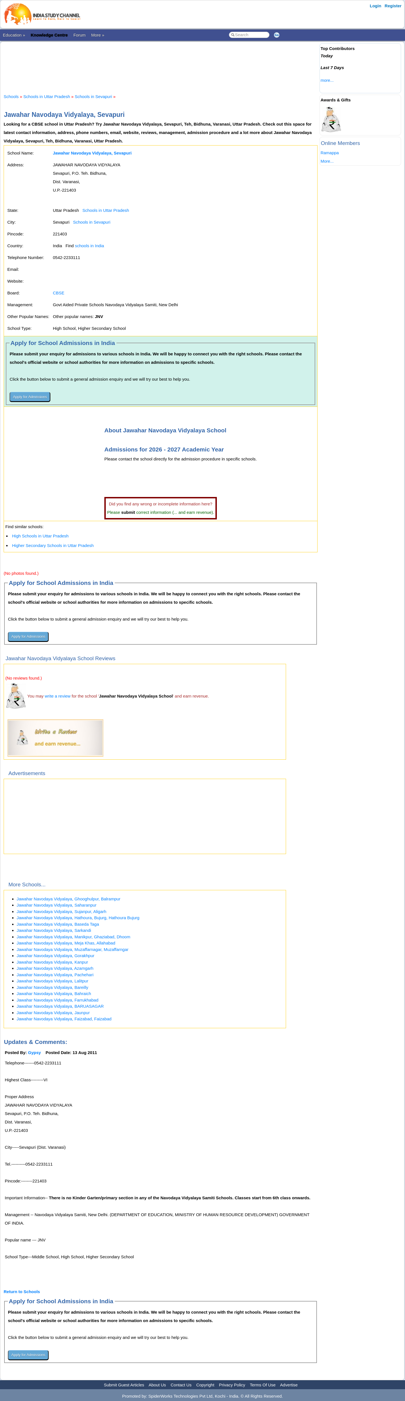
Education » (14, 35)
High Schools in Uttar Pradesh (40, 535)
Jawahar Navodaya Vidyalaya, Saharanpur (56, 905)
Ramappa (330, 152)
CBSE (58, 292)
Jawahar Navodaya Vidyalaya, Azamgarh (55, 968)
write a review (58, 696)
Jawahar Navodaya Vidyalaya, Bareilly (52, 987)
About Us (157, 1384)
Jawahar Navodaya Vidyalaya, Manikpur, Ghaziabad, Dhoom (73, 936)
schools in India (89, 245)
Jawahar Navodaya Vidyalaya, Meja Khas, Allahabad (66, 943)
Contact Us (181, 1384)
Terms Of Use (263, 1384)
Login (375, 5)
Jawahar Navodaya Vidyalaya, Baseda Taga (58, 924)
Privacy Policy (232, 1384)
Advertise (289, 1384)
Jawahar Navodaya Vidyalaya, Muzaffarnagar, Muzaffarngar (73, 949)
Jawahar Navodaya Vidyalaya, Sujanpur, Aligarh (61, 911)
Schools (11, 96)
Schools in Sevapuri (93, 96)
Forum (79, 35)
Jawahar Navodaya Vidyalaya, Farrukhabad (57, 1000)
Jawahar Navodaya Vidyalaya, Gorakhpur (55, 955)
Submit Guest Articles (124, 1384)
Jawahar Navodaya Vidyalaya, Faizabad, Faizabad (64, 1018)
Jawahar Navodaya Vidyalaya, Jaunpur (53, 1012)
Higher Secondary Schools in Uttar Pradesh (53, 545)
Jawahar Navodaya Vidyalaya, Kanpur (52, 962)
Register (393, 5)
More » (97, 35)
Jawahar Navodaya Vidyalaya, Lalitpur (52, 980)
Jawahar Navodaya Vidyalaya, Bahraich (54, 993)
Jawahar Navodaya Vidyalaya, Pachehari (55, 974)
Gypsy (34, 1052)
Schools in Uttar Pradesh (46, 96)
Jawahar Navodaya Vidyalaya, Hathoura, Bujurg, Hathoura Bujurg (78, 917)
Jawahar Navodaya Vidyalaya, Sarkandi (54, 930)
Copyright (205, 1384)
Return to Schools (22, 1291)
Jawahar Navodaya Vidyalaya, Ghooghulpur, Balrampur (68, 898)
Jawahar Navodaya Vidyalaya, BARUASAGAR (60, 1006)
